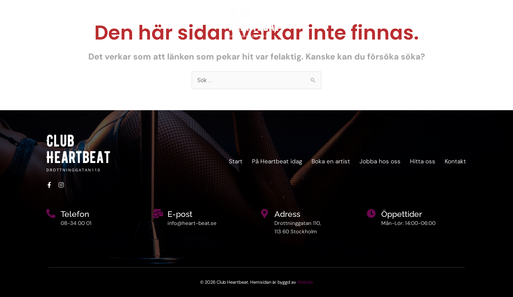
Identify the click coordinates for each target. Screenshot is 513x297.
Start (18, 23)
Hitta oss (454, 23)
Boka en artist (408, 23)
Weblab (305, 282)
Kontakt (491, 23)
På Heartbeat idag (65, 23)
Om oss (118, 22)
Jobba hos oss (380, 161)
